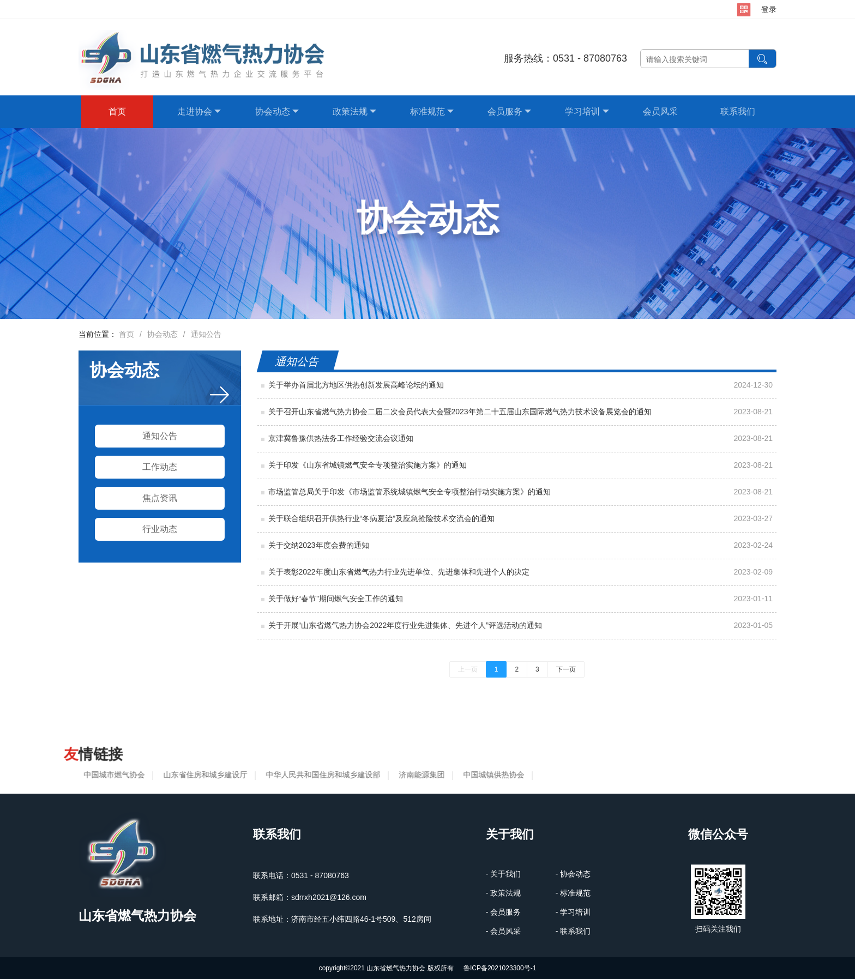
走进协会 (199, 111)
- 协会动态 (573, 873)
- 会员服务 (503, 912)
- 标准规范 (573, 893)
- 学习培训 (573, 912)
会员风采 (660, 111)
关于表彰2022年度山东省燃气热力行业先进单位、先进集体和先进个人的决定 (398, 571)
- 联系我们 (573, 931)
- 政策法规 (503, 893)
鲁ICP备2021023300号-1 (499, 968)
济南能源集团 (419, 774)
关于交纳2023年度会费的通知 (318, 545)
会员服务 (509, 111)
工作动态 (159, 467)
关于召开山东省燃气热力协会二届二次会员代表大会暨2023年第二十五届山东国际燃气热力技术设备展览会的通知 (460, 411)
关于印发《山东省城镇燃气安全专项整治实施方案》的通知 (367, 465)
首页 (117, 111)
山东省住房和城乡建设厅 (203, 774)
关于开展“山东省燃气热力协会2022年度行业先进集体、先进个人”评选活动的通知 (405, 625)
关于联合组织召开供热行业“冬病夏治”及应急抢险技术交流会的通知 (381, 518)
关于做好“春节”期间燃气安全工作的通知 (335, 598)
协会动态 (277, 111)
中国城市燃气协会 (111, 774)
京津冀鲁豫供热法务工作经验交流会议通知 (340, 438)
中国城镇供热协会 (491, 774)
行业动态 (159, 529)
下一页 (566, 669)
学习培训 (587, 111)
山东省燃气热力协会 (137, 915)
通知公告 (206, 334)
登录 (768, 9)
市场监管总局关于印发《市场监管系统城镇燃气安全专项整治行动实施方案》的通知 (409, 491)
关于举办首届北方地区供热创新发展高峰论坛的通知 (356, 384)
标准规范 (432, 111)
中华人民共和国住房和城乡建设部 (320, 774)
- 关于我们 (503, 873)
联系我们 (737, 111)
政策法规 (354, 111)
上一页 (468, 669)
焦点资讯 (159, 498)
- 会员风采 (503, 931)
